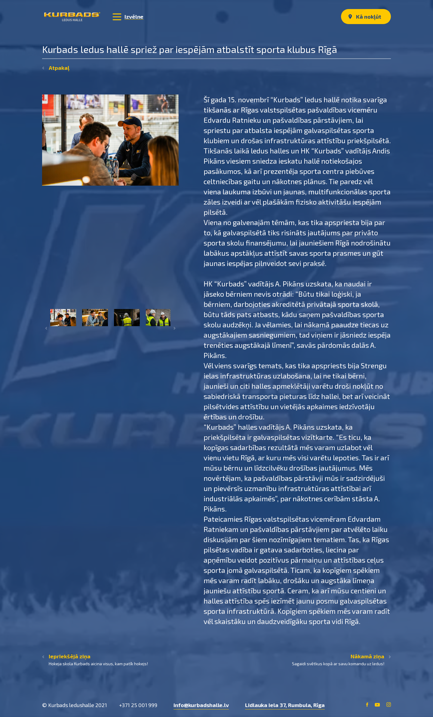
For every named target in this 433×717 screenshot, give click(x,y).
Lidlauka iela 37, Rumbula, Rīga (285, 705)
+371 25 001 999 (138, 705)
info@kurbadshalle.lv (201, 705)
